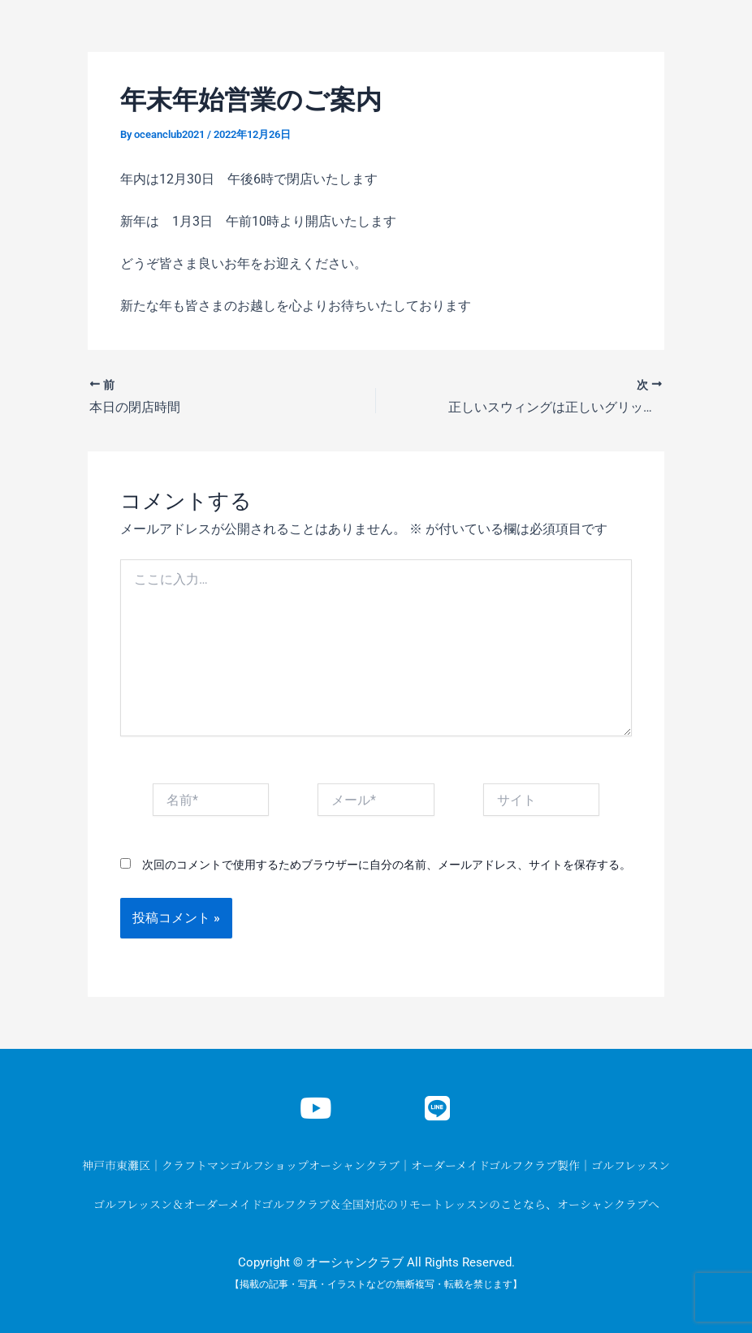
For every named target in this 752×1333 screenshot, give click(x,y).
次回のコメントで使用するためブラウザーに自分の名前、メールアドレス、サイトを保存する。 (386, 864)
